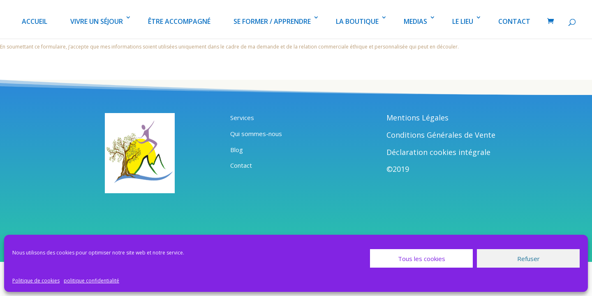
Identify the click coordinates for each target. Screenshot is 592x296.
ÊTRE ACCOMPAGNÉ (179, 21)
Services (242, 117)
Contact (241, 165)
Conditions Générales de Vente (440, 135)
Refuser (528, 258)
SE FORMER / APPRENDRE (272, 21)
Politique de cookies (36, 280)
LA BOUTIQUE (357, 21)
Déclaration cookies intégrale (438, 152)
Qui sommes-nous (256, 134)
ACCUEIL (34, 21)
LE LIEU (462, 21)
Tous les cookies (421, 258)
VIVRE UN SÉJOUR (96, 21)
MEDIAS (415, 21)
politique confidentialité (91, 280)
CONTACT (514, 21)
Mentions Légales (417, 118)
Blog (236, 150)
